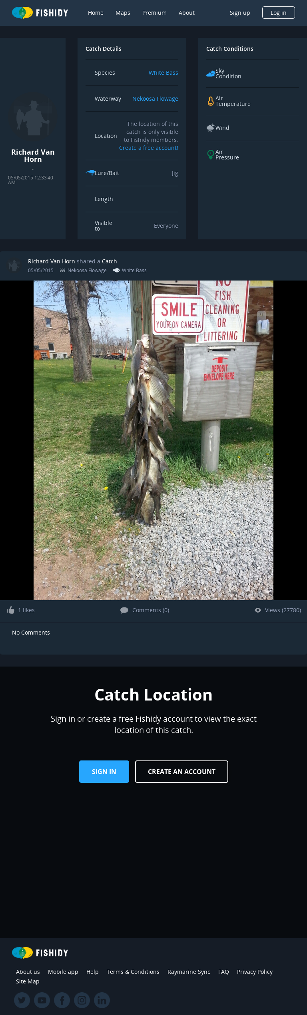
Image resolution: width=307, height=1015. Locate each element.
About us (28, 971)
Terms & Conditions (133, 971)
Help (92, 971)
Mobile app (63, 971)
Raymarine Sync (188, 971)
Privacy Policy (255, 971)
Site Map (28, 981)
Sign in (104, 771)
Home (96, 12)
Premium (154, 12)
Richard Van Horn (51, 261)
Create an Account (181, 771)
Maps (123, 12)
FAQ (223, 971)
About (187, 12)
